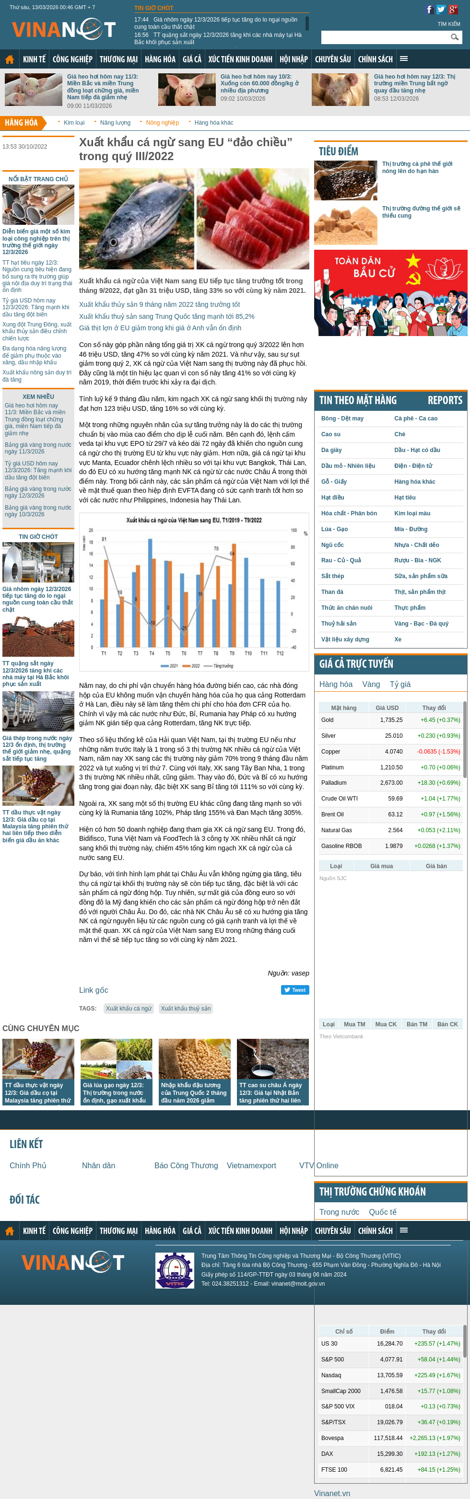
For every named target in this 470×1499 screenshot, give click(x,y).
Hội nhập (294, 60)
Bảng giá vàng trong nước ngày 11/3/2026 (38, 448)
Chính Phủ (28, 1166)
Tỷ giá (400, 684)
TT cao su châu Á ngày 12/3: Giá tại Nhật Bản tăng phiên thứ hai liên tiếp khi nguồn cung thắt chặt (272, 1100)
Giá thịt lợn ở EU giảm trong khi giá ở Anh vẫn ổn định (160, 328)
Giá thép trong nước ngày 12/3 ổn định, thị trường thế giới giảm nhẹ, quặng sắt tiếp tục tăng (37, 748)
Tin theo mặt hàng (358, 401)
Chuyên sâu (333, 60)
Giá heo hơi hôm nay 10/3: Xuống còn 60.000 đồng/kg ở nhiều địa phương (259, 83)
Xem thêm (404, 58)
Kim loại (74, 122)
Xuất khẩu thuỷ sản (186, 1008)
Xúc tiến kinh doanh (240, 60)
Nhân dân (98, 1166)
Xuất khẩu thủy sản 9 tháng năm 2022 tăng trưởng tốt (159, 304)
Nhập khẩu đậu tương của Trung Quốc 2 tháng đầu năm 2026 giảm (194, 1093)
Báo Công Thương (186, 1166)
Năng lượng (115, 122)
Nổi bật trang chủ (38, 179)
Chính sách (375, 60)
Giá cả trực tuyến (356, 665)
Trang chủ (9, 59)
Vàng (371, 684)
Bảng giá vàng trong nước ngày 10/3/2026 (38, 511)
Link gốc (93, 990)
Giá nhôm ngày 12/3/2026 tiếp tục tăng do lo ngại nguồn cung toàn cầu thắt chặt (215, 23)
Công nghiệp (73, 60)
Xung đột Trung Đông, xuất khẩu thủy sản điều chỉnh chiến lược (36, 331)
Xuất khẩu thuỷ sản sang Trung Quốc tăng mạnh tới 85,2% (167, 316)
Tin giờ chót (154, 8)
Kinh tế (34, 60)
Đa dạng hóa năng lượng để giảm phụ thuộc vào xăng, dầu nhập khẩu (34, 355)
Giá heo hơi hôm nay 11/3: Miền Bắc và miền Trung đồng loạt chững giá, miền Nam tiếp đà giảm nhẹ (103, 87)
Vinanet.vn (332, 1493)
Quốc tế (383, 1212)
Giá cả (192, 60)
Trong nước (339, 1212)
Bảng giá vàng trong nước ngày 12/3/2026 (38, 492)
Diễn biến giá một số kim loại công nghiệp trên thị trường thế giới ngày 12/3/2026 (36, 242)
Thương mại (119, 60)
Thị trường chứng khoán (372, 1192)
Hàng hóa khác (214, 122)
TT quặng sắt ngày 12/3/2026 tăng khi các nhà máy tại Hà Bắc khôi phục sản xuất (218, 38)
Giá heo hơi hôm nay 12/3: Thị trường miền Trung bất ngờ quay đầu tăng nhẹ (414, 83)
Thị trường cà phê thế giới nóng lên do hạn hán (417, 167)
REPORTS (445, 401)
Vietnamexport (251, 1166)
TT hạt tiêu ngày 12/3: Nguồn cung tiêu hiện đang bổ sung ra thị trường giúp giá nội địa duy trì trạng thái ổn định (37, 276)
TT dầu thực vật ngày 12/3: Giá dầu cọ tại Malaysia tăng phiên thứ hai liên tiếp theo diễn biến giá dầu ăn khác (35, 826)
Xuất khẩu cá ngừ (129, 1008)
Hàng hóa (160, 60)
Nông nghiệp (162, 122)
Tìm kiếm (448, 24)
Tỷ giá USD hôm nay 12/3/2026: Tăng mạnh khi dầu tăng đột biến (36, 307)
